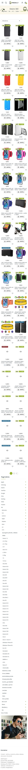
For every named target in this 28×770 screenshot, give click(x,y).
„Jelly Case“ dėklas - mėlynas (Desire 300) (6, 115)
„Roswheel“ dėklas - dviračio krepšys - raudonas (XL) (19, 362)
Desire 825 (5, 567)
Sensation (5, 652)
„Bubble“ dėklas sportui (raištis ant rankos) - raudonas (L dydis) (20, 387)
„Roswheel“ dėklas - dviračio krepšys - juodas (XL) (7, 239)
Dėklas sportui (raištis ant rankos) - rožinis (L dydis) (21, 164)
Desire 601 (5, 635)
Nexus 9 (5, 666)
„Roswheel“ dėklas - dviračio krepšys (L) (19, 239)
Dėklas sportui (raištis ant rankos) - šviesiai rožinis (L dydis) (7, 412)
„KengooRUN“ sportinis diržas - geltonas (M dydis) (20, 313)
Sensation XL (6, 657)
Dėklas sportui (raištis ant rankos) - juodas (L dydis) (7, 189)
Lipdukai (4, 694)
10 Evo (4, 561)
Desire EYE (5, 621)
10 (3, 559)
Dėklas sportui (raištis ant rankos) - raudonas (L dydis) (7, 164)
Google (3, 494)
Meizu (3, 705)
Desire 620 (5, 618)
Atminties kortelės (7, 688)
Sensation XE (6, 654)
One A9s (5, 564)
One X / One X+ (7, 640)
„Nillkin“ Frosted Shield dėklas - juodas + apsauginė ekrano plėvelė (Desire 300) (7, 65)
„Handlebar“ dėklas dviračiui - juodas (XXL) (20, 461)
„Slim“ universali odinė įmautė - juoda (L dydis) (7, 263)
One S (4, 637)
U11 (4, 547)
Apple (2, 483)
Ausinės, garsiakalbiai (7, 683)
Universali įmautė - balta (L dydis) (20, 140)
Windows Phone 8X (8, 646)
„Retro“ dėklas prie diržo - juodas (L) (7, 461)
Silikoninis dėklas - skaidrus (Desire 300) (20, 115)
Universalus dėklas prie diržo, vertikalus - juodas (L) (7, 437)
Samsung (3, 485)
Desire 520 (5, 590)
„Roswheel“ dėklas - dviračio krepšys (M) (19, 437)
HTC (3, 530)
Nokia (2, 502)
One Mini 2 (5, 598)
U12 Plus (5, 542)
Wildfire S (5, 660)
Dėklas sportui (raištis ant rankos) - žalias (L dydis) (21, 288)
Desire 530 (5, 570)
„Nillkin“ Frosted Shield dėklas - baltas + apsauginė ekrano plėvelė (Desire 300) (21, 65)
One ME (5, 584)
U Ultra (4, 553)
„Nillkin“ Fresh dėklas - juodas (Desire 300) (6, 40)
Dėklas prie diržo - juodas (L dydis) (21, 214)
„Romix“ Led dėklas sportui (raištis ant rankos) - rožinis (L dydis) (21, 412)
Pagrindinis (5, 478)
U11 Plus (5, 545)
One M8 (5, 592)
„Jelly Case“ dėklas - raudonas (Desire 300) (6, 90)
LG (2, 528)
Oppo (3, 519)
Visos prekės (4, 714)
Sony (2, 497)
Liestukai (4, 691)
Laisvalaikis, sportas (7, 685)
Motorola (4, 511)
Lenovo (4, 516)
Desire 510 (5, 612)
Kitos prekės (5, 699)
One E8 (4, 601)
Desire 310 (5, 609)
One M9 (5, 576)
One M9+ (5, 578)
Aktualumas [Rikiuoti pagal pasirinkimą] (11, 21)
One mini (5, 626)
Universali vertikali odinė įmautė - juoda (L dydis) (20, 338)
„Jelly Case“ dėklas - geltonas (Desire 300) (20, 90)
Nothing (3, 500)
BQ (3, 711)
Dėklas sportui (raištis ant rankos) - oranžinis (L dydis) (7, 313)
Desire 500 (5, 632)
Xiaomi (2, 488)
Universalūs (6, 668)
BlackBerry (4, 708)
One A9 (4, 581)
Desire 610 (5, 607)
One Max (5, 595)
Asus (3, 525)
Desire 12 (5, 539)
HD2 (4, 663)
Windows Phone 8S (7, 643)
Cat (3, 514)
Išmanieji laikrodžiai (7, 680)
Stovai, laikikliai (6, 674)
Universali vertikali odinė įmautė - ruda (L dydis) (7, 362)
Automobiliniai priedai (7, 677)
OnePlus (3, 491)
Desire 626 (5, 587)
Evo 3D (4, 649)
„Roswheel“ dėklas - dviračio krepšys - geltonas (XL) (6, 387)
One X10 (5, 550)
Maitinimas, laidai (6, 671)
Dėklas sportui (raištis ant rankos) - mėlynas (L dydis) (7, 214)
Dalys (3, 697)
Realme (4, 522)
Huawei (3, 505)
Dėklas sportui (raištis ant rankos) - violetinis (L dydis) (21, 263)
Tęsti (16, 474)
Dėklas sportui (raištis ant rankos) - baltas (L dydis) (21, 189)
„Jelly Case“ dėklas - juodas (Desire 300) (19, 40)
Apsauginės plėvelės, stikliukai (9, 533)
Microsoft (4, 702)
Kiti (2, 508)
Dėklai (3, 536)
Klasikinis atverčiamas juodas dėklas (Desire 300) (6, 140)
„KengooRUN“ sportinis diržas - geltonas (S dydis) (7, 338)
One (4, 623)
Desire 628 (5, 573)
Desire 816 (5, 604)
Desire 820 (5, 615)
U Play (4, 556)
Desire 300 (5, 629)
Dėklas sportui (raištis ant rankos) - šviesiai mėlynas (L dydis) (7, 288)
